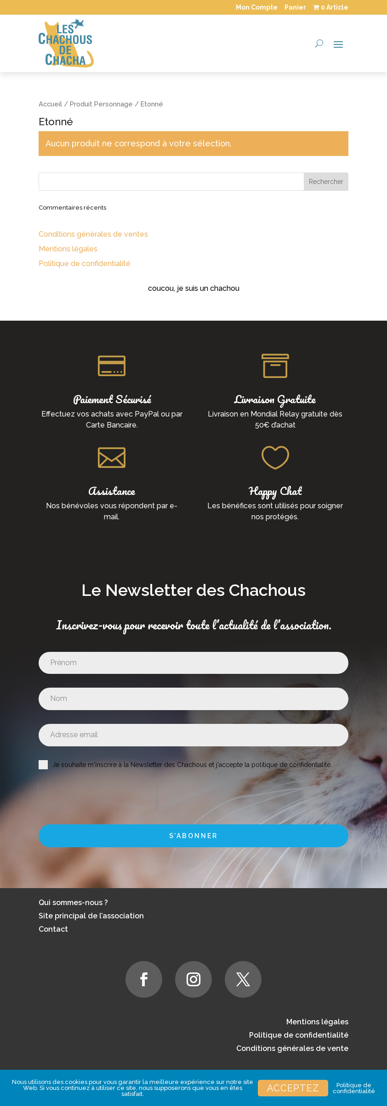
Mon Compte (257, 7)
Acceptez (293, 1088)
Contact (53, 929)
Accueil (50, 104)
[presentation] (97, 797)
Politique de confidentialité (85, 263)
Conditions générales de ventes (93, 234)
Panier (295, 7)
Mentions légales (68, 249)
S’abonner (193, 835)
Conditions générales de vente (292, 1048)
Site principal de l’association (91, 915)
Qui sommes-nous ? (73, 902)
